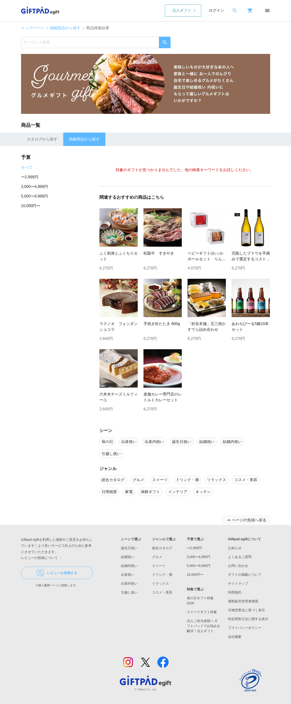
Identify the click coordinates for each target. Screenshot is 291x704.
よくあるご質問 (239, 557)
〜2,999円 (29, 177)
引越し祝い (129, 592)
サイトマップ (238, 583)
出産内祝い (129, 583)
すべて (27, 167)
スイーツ (158, 566)
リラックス (160, 583)
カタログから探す (42, 139)
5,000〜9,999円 (34, 196)
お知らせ (234, 548)
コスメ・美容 (162, 592)
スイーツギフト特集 (202, 612)
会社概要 (234, 637)
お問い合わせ (238, 566)
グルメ (157, 557)
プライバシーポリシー (245, 628)
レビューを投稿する (57, 572)
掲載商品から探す (65, 28)
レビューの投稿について (42, 558)
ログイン (216, 10)
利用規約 (234, 592)
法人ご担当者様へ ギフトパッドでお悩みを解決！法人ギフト (203, 626)
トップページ (32, 28)
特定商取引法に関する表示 (248, 619)
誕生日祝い (129, 548)
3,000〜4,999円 (34, 187)
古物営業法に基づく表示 (246, 610)
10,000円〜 (30, 206)
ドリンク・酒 (162, 574)
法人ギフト (181, 10)
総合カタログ (162, 548)
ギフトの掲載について (245, 574)
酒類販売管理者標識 (243, 601)
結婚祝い (127, 557)
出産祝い (127, 574)
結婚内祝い (129, 566)
